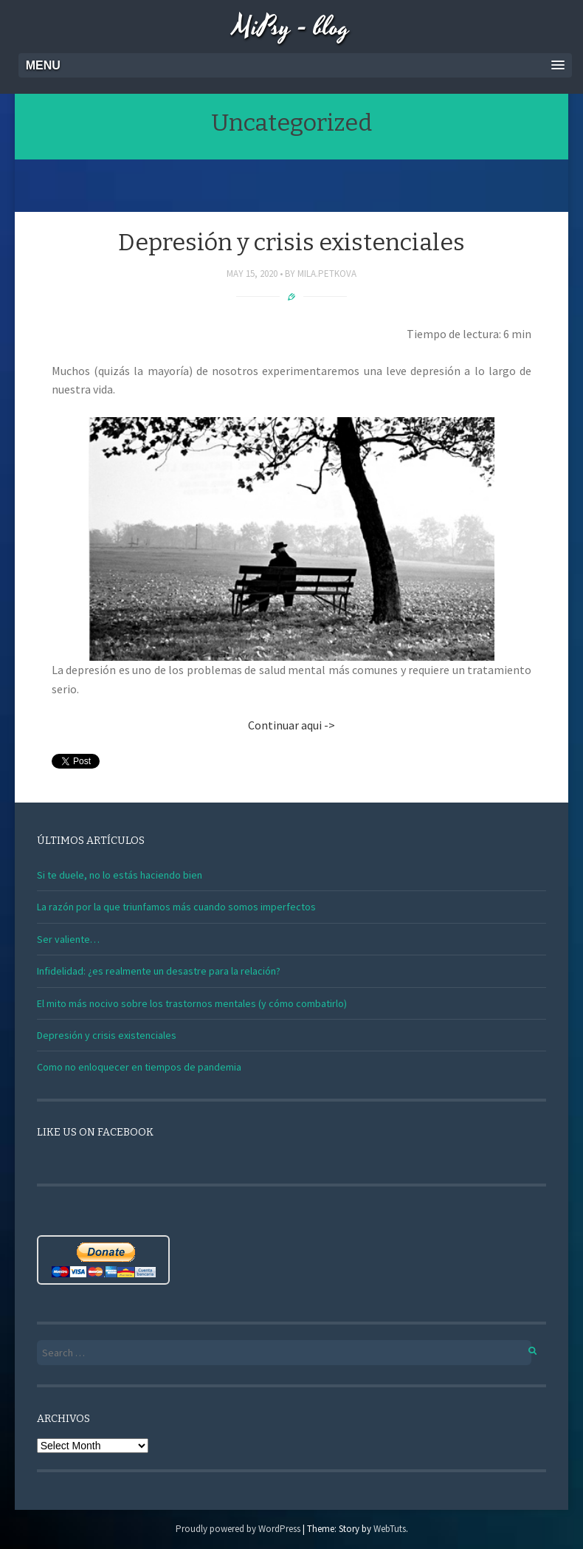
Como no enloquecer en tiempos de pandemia (139, 1067)
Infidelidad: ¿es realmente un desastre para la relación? (158, 971)
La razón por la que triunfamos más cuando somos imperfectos (176, 906)
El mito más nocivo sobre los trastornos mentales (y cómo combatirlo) (192, 1003)
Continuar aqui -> (291, 725)
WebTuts (389, 1528)
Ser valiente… (68, 939)
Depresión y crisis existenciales (291, 242)
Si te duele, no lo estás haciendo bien (119, 875)
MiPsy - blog (291, 27)
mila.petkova (326, 273)
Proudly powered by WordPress (238, 1528)
